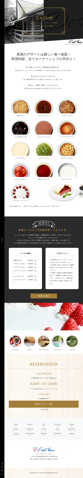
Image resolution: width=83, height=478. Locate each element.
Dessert (79, 44)
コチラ (55, 262)
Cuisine (73, 44)
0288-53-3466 (43, 383)
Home (67, 44)
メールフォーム (54, 389)
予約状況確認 (44, 409)
